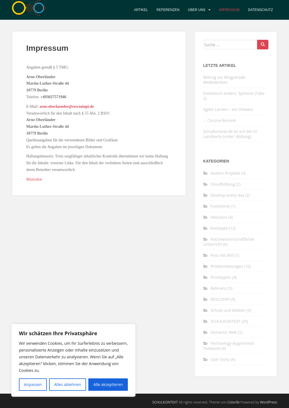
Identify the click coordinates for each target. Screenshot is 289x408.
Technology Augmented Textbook (228, 346)
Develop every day (227, 195)
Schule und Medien (228, 310)
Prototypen (221, 277)
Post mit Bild (222, 255)
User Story (220, 359)
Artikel (141, 10)
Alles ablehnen (67, 384)
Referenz (219, 288)
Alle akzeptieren (108, 384)
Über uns (196, 10)
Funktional (220, 206)
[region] (73, 360)
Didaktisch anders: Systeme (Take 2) (234, 96)
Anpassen (33, 384)
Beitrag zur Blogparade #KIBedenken (224, 79)
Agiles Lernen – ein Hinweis (228, 109)
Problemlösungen (227, 266)
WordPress (268, 402)
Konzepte (219, 228)
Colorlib (233, 402)
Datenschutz (260, 10)
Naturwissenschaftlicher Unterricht (229, 241)
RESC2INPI (220, 299)
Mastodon (34, 179)
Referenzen (168, 10)
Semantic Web (224, 332)
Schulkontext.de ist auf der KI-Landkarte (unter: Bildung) (230, 134)
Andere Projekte (225, 173)
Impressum (229, 10)
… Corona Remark (219, 120)
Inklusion (219, 217)
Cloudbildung (223, 184)
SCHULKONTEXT (225, 321)
